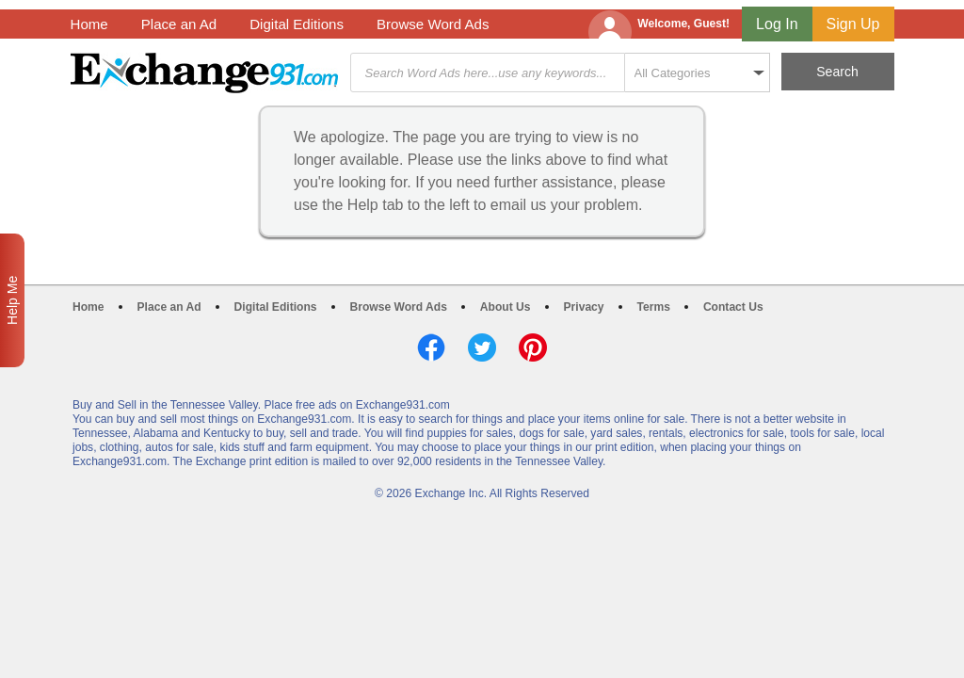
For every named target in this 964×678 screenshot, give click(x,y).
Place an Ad (179, 24)
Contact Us (733, 307)
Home (89, 24)
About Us (505, 307)
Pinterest (533, 347)
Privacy (584, 307)
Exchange (204, 73)
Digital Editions (296, 24)
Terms (653, 307)
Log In (776, 24)
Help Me (12, 300)
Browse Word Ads (433, 24)
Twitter (482, 347)
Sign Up (853, 24)
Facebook (431, 347)
